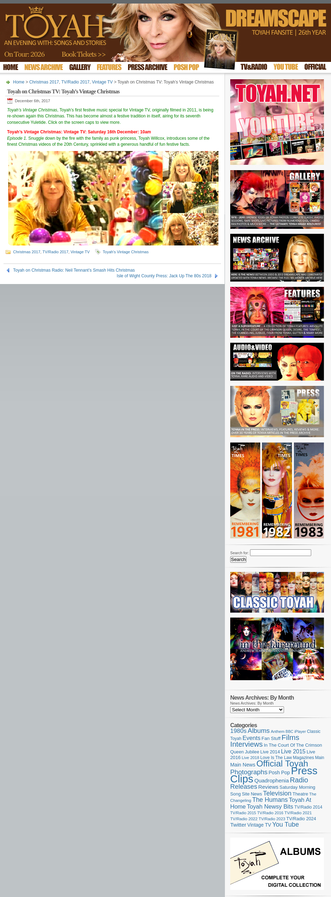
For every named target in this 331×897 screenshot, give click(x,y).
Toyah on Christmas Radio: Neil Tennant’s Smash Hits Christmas (74, 270)
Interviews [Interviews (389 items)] (246, 744)
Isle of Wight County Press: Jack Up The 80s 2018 (164, 275)
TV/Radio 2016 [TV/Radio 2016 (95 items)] (270, 813)
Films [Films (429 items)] (290, 737)
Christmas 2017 (44, 82)
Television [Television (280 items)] (277, 793)
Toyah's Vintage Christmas (126, 252)
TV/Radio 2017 (75, 82)
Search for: (239, 553)
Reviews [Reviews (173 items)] (268, 787)
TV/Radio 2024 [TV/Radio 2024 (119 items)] (301, 818)
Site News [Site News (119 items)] (252, 794)
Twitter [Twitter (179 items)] (238, 825)
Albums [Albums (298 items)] (259, 730)
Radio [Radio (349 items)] (299, 780)
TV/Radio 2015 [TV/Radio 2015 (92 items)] (243, 813)
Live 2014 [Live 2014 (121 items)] (270, 751)
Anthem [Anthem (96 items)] (278, 731)
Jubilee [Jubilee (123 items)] (252, 751)
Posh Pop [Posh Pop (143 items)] (279, 772)
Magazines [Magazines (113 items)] (303, 757)
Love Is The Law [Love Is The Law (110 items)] (276, 757)
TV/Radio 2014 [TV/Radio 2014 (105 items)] (308, 807)
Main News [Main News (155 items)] (242, 765)
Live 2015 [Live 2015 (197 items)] (293, 751)
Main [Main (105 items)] (319, 757)
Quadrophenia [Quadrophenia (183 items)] (271, 780)
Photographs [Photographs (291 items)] (249, 772)
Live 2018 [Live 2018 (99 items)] (251, 758)
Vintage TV (102, 82)
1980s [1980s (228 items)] (238, 731)
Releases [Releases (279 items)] (243, 786)
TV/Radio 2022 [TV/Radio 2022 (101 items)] (243, 819)
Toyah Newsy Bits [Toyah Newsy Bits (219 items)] (270, 806)
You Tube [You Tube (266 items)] (285, 824)
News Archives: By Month (252, 703)
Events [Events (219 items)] (252, 738)
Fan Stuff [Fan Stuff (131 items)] (271, 738)
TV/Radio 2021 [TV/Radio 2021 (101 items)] (298, 813)
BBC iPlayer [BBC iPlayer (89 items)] (296, 731)
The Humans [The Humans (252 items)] (270, 799)
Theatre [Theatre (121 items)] (300, 794)
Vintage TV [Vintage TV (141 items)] (259, 825)
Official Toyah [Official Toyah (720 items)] (282, 763)
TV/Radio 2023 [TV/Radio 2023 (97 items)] (272, 819)
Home (18, 82)
